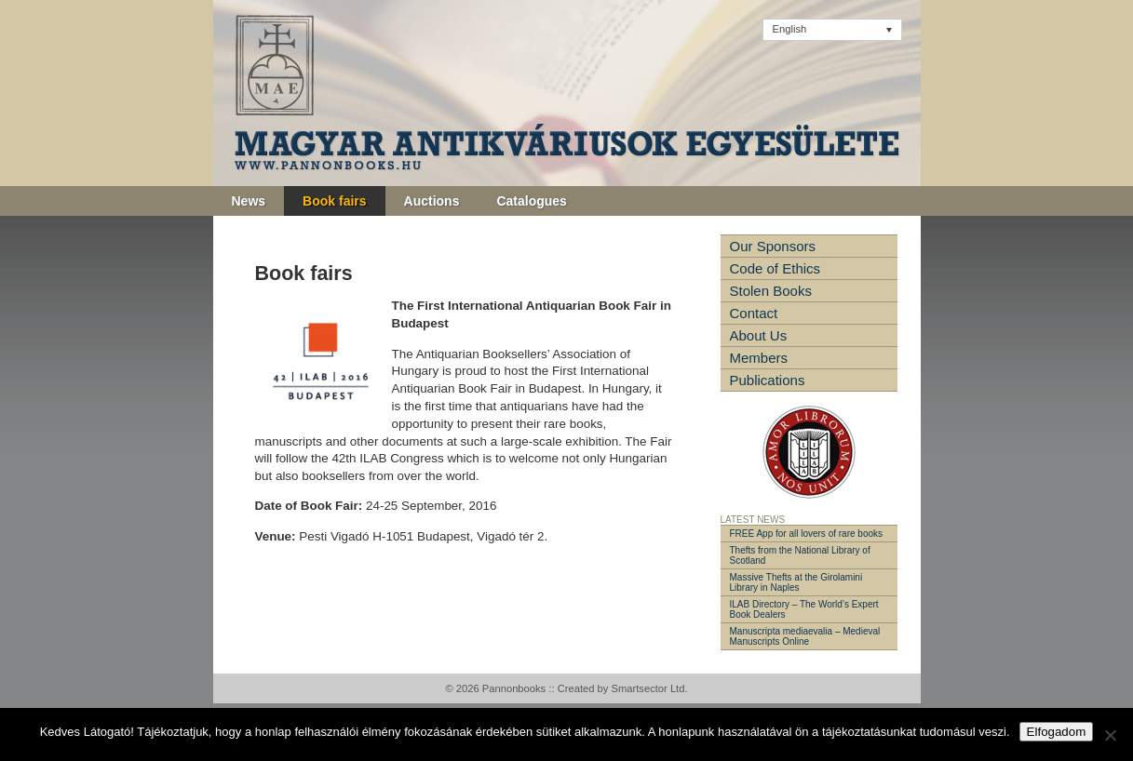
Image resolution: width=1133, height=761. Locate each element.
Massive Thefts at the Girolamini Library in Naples (796, 582)
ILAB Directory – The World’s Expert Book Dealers (804, 609)
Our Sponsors (773, 246)
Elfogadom (1056, 732)
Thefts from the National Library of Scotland (800, 555)
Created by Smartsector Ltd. (623, 688)
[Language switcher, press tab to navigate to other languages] (832, 30)
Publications (767, 380)
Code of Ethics (775, 268)
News (249, 201)
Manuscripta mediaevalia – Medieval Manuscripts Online (805, 636)
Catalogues (531, 201)
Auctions (432, 201)
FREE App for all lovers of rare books (806, 533)
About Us (759, 335)
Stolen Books (771, 291)
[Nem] (1109, 735)
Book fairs (334, 201)
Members (759, 358)
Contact (754, 313)
